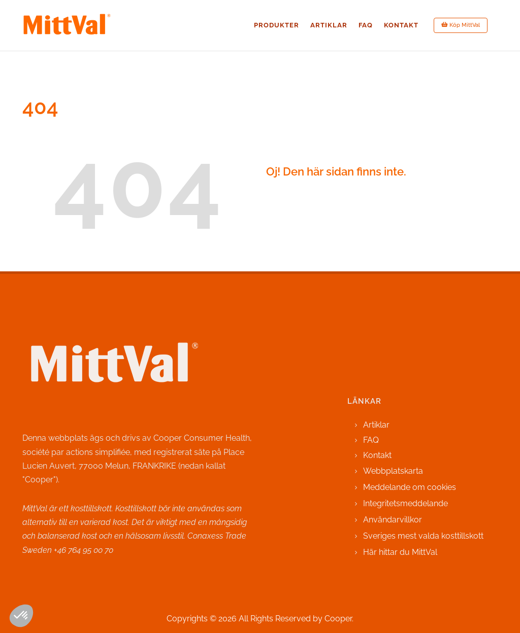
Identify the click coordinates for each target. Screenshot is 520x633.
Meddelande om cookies (409, 487)
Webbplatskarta (393, 471)
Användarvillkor (392, 519)
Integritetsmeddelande (405, 503)
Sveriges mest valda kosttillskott (423, 536)
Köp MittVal (460, 24)
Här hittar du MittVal (400, 552)
